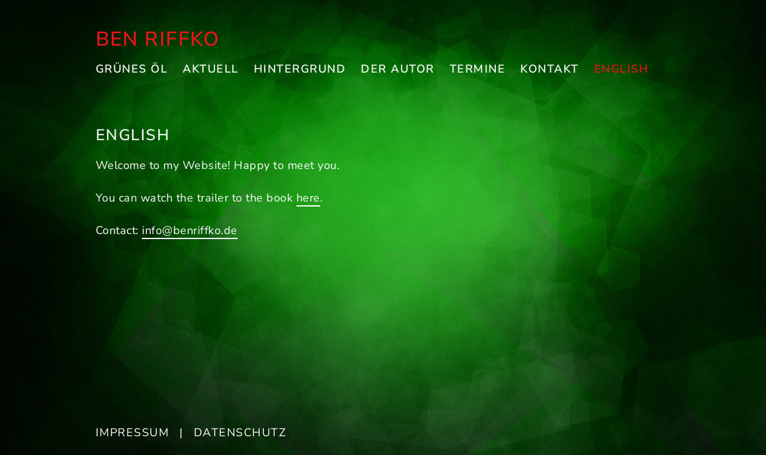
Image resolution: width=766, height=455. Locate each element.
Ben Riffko (158, 39)
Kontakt (549, 68)
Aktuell (211, 68)
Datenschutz (240, 432)
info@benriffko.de (190, 230)
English (621, 68)
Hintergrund (300, 68)
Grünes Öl (132, 68)
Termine (478, 68)
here (308, 197)
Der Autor (398, 68)
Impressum (132, 432)
